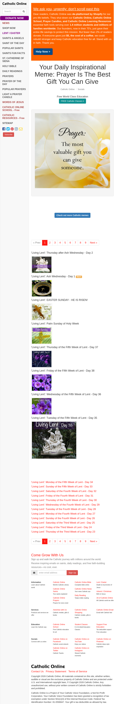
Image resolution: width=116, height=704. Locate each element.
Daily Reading (80, 595)
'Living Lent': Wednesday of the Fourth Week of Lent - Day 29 (65, 504)
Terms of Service (77, 671)
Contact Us (37, 671)
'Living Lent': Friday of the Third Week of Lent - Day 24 (61, 527)
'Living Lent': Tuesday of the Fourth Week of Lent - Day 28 (63, 509)
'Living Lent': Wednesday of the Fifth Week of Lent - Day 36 (66, 394)
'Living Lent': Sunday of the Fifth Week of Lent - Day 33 (61, 486)
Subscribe (8, 135)
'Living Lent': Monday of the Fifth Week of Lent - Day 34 (62, 482)
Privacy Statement (56, 671)
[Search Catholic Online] (24, 11)
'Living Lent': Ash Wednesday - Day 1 (53, 276)
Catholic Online (68, 89)
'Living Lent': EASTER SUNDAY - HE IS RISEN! (59, 300)
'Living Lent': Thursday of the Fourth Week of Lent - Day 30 (64, 500)
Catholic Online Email (104, 610)
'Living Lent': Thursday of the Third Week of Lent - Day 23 (63, 531)
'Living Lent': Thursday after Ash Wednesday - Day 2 (62, 252)
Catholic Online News (83, 589)
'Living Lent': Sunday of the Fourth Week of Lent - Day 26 (63, 518)
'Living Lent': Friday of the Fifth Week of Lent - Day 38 (62, 370)
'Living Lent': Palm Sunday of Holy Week (55, 323)
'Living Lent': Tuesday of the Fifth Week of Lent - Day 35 (64, 417)
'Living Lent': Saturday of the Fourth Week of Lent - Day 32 (63, 491)
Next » (93, 242)
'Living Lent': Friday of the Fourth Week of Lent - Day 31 (62, 495)
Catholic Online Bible (83, 582)
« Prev (36, 242)
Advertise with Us (60, 610)
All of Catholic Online (104, 598)
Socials (81, 89)
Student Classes (81, 624)
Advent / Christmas (103, 591)
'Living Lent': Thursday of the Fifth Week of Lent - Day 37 (64, 347)
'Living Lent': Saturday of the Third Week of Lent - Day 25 (63, 522)
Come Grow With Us (47, 555)
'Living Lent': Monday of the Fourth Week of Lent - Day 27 (63, 513)
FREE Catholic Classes (72, 101)
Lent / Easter (101, 582)
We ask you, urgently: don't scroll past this (66, 9)
